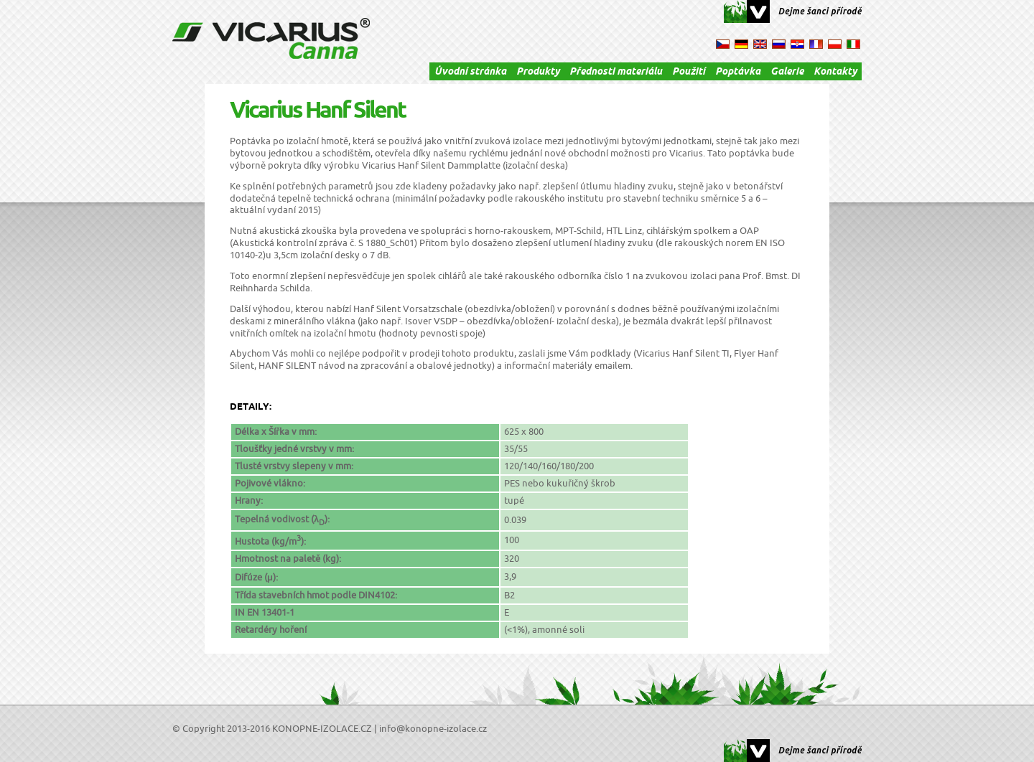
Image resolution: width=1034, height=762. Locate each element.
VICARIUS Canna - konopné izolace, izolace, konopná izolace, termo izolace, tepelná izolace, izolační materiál (271, 38)
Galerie (787, 72)
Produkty (537, 72)
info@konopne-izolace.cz (433, 729)
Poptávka (737, 72)
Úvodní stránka (470, 72)
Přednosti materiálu (615, 72)
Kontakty (835, 72)
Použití (688, 72)
